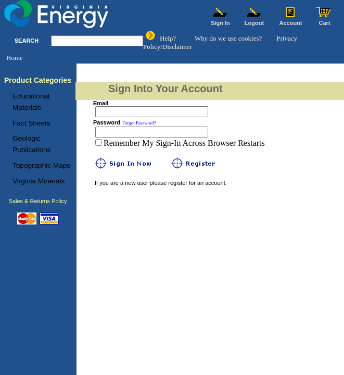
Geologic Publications (31, 144)
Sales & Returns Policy (38, 201)
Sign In (221, 20)
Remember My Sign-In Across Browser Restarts (184, 143)
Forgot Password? (139, 123)
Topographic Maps (41, 165)
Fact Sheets (31, 123)
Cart (325, 20)
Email (100, 103)
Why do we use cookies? (228, 38)
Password (106, 122)
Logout (254, 20)
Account (290, 20)
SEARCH (27, 41)
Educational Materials (30, 101)
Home (14, 57)
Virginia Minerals (38, 181)
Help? (168, 38)
